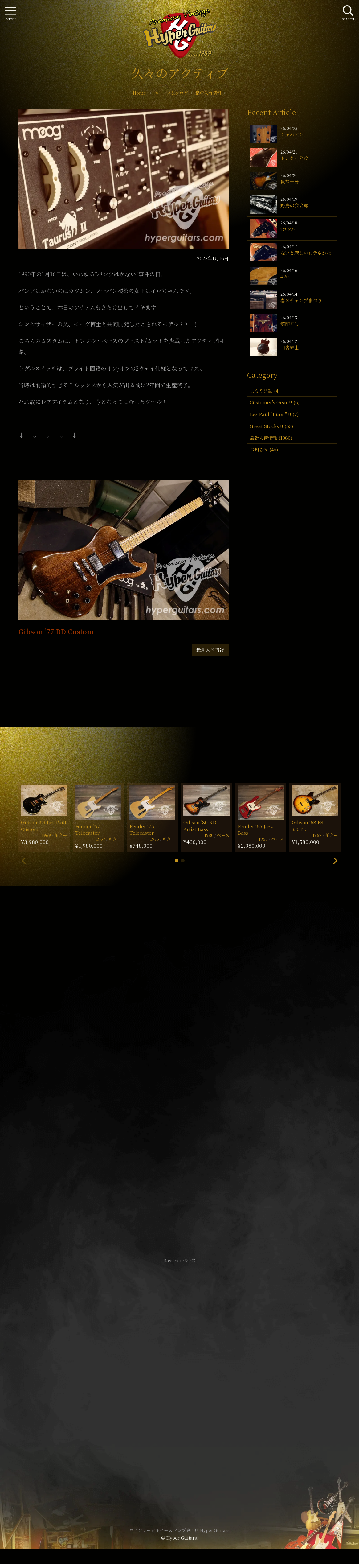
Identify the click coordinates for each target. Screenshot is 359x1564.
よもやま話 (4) (265, 390)
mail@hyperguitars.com (189, 1057)
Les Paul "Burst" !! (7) (274, 414)
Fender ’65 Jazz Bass (255, 829)
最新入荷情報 (210, 649)
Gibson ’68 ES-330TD (308, 825)
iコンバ (288, 229)
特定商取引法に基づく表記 (179, 1373)
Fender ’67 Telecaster (87, 829)
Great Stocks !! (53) (271, 426)
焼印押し (289, 323)
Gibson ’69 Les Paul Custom (43, 825)
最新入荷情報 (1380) (271, 437)
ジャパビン (292, 134)
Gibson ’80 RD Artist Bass (199, 825)
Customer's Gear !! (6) (275, 402)
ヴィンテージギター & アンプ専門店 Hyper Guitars (180, 1530)
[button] (176, 860)
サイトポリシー (180, 1364)
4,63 (285, 276)
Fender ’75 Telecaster (141, 829)
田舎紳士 (289, 347)
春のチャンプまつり (301, 300)
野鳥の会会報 (294, 205)
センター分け (294, 158)
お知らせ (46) (264, 449)
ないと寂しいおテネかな (305, 252)
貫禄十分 (289, 181)
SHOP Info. (179, 1076)
